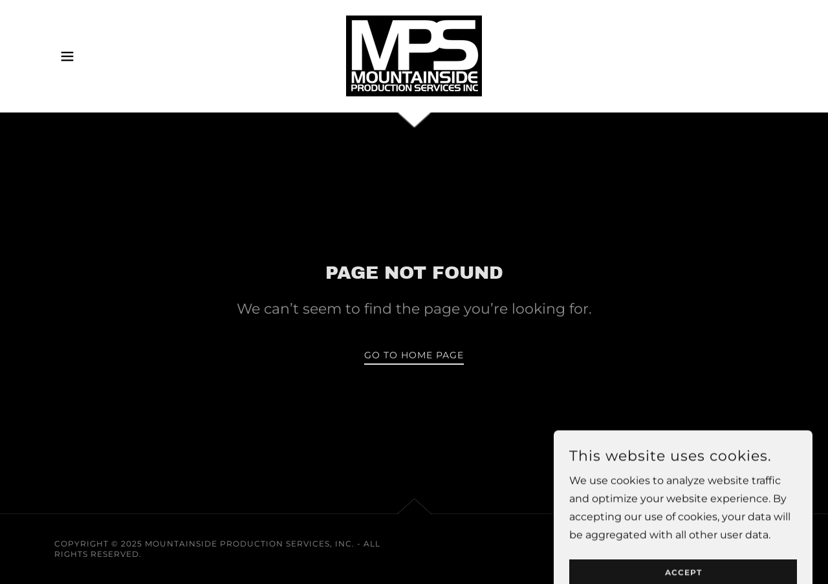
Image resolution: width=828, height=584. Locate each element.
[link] (414, 55)
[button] (67, 56)
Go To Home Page (414, 355)
